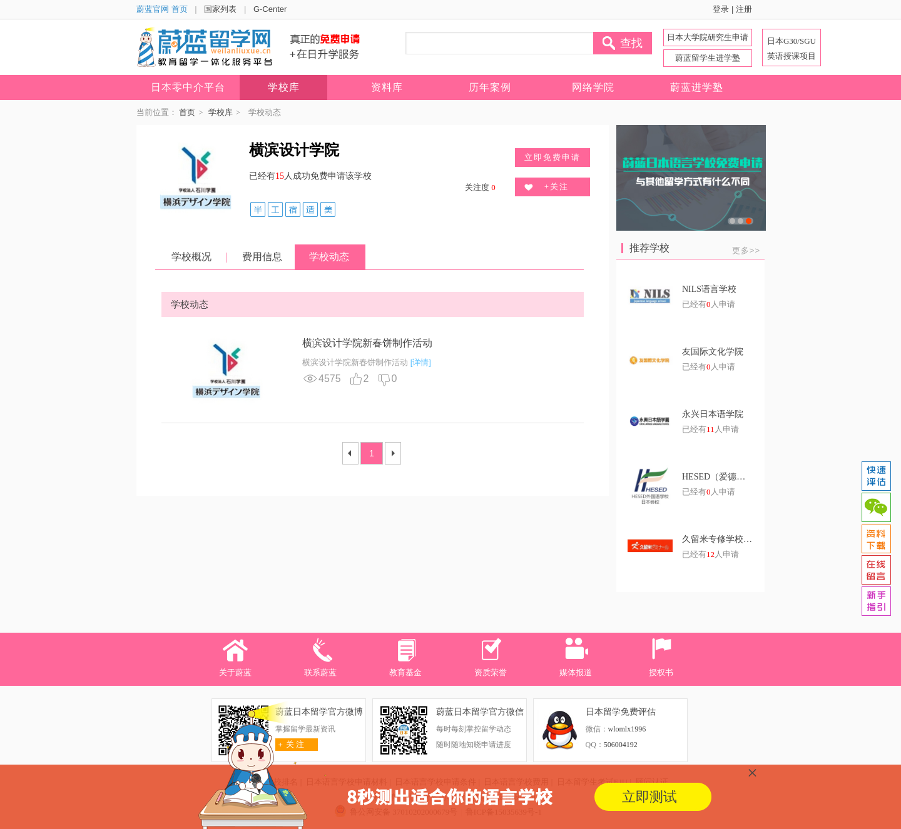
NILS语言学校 (709, 289)
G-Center (270, 9)
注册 (744, 9)
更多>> (746, 250)
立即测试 (649, 797)
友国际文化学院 (712, 351)
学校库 (220, 112)
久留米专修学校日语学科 (718, 539)
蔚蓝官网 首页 (162, 9)
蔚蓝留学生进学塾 (707, 58)
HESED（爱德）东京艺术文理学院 (718, 476)
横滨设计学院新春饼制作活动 (367, 343)
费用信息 (262, 256)
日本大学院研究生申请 (707, 37)
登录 (721, 9)
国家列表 (220, 9)
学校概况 (191, 256)
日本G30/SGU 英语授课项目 (791, 48)
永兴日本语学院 (712, 414)
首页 (187, 112)
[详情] (420, 362)
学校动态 (329, 256)
